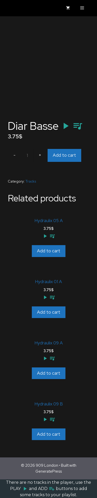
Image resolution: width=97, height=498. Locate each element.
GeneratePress (48, 471)
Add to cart (64, 155)
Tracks (30, 181)
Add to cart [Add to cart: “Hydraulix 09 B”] (48, 434)
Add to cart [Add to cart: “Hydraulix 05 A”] (48, 251)
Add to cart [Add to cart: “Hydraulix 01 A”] (48, 312)
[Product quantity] (27, 155)
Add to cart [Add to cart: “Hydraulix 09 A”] (48, 373)
